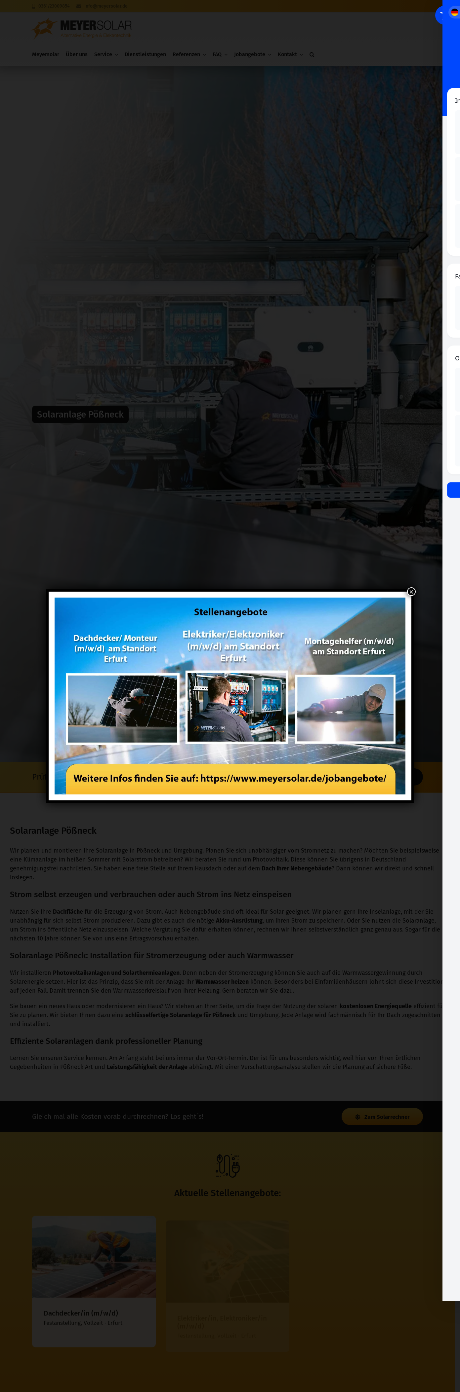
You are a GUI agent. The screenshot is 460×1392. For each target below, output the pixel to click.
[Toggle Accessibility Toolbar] (445, 15)
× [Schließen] (411, 591)
